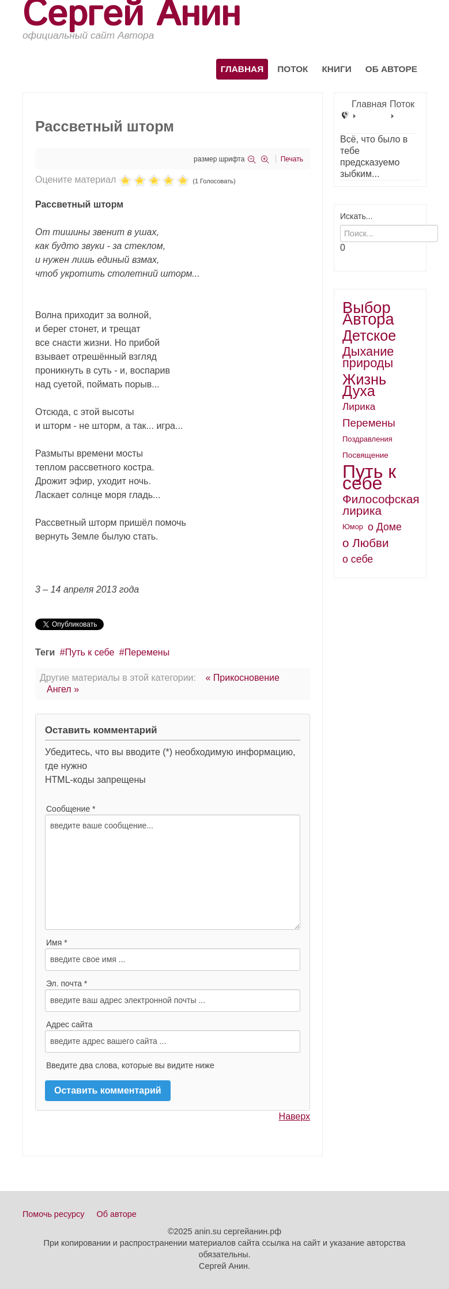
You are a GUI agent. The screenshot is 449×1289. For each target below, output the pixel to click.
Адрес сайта (69, 1024)
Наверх (294, 1116)
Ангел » (63, 689)
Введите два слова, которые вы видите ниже (130, 1065)
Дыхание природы (368, 357)
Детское (369, 335)
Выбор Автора (368, 313)
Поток (292, 69)
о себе (357, 559)
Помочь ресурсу (53, 1214)
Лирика (358, 406)
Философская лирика (380, 504)
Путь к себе (90, 652)
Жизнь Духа (364, 385)
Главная (242, 69)
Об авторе (391, 69)
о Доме (385, 527)
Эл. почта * (66, 983)
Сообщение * (71, 808)
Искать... (356, 216)
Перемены (146, 652)
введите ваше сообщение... (172, 872)
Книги (336, 69)
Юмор (352, 526)
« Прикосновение (242, 678)
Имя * (56, 942)
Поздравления (367, 439)
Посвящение (365, 455)
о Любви (365, 542)
